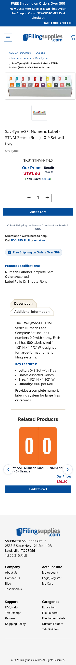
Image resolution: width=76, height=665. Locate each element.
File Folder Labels (54, 618)
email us (40, 240)
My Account (50, 572)
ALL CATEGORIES (20, 52)
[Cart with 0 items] (73, 38)
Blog (8, 583)
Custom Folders (52, 624)
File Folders (50, 613)
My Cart (47, 583)
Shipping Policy (15, 624)
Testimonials (13, 589)
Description (23, 303)
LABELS (40, 52)
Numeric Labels (21, 58)
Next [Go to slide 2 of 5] (68, 469)
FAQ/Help (11, 607)
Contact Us (12, 578)
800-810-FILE (21, 240)
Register (55, 578)
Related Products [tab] (38, 419)
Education (49, 607)
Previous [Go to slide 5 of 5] (8, 469)
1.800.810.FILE (16, 555)
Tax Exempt (13, 613)
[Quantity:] (38, 198)
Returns (10, 618)
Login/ (46, 578)
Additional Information (31, 312)
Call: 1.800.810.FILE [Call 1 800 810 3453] (58, 23)
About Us (11, 572)
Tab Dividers (50, 629)
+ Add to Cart (38, 489)
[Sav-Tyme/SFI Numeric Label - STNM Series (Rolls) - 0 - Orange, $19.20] (38, 446)
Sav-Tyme (41, 58)
